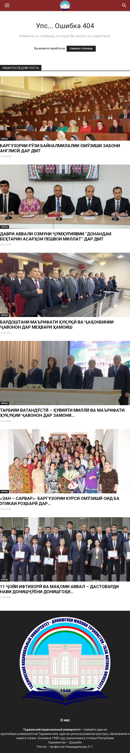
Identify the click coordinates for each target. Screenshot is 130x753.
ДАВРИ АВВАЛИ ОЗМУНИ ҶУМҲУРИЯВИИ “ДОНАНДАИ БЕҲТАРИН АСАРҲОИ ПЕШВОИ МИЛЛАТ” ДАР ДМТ (55, 236)
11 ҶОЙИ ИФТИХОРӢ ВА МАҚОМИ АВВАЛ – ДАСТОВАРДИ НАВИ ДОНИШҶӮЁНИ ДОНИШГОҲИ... (59, 589)
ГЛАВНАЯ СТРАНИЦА (81, 48)
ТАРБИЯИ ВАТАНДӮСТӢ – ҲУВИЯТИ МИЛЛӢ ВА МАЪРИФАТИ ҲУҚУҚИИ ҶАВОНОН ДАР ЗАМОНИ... (62, 413)
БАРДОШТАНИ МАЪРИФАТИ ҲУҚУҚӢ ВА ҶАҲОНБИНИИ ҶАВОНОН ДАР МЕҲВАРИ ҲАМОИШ (56, 325)
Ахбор (4, 139)
